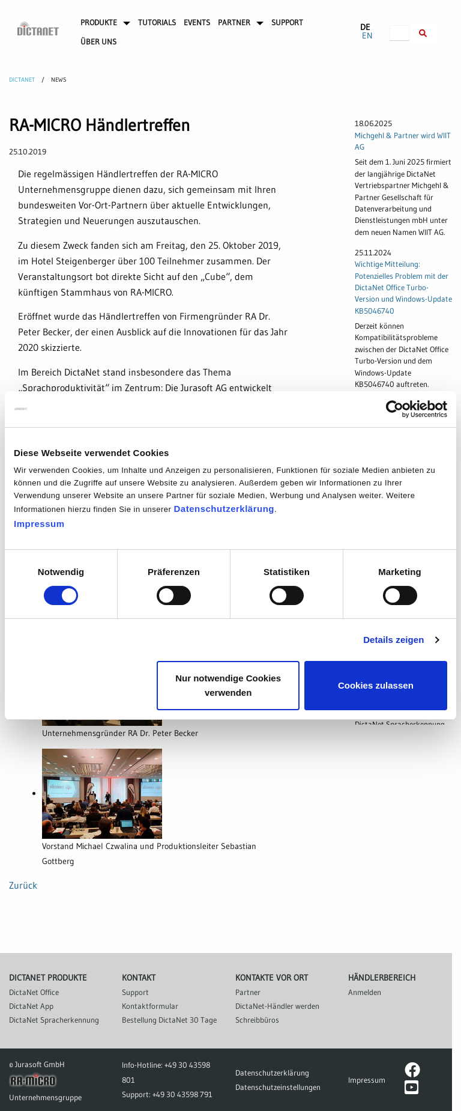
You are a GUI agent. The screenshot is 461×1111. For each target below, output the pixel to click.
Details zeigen (393, 640)
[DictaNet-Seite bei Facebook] (412, 1072)
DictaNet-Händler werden (277, 1006)
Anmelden (364, 992)
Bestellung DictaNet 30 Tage (169, 1019)
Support (135, 992)
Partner (248, 992)
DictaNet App (31, 1006)
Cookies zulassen (376, 685)
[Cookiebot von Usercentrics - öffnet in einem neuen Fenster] (394, 409)
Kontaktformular (150, 1006)
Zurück (23, 885)
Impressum (39, 524)
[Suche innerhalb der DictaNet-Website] (423, 33)
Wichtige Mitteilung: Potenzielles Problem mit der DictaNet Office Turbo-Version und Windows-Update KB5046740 (403, 287)
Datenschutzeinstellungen (278, 1087)
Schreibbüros (257, 1019)
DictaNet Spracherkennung (54, 1019)
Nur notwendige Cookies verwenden (228, 685)
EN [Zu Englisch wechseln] (367, 35)
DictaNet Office (34, 992)
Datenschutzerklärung (223, 509)
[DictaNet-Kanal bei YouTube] (411, 1090)
